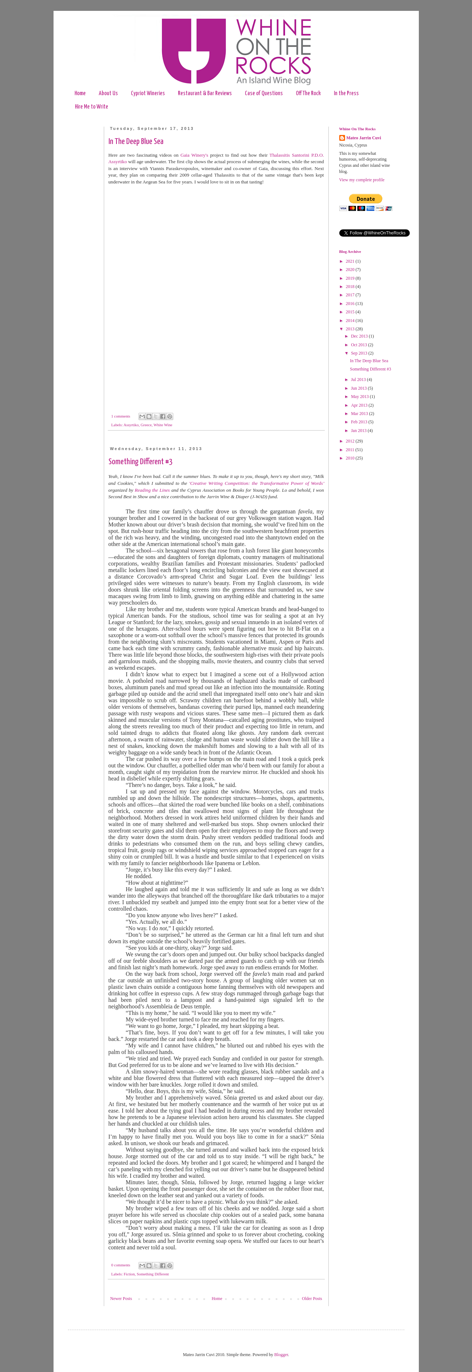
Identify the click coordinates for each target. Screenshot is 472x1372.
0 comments (120, 1265)
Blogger (281, 1354)
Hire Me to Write (91, 107)
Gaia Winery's (194, 155)
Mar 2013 (360, 413)
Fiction (129, 1274)
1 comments (120, 416)
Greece (146, 425)
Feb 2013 (359, 421)
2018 (351, 286)
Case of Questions (264, 93)
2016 (351, 303)
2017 (351, 294)
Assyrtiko (131, 425)
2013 (351, 328)
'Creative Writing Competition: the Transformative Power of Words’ (256, 483)
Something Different (153, 1274)
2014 (351, 320)
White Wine (163, 425)
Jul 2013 (359, 379)
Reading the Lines (152, 490)
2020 (351, 269)
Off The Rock (308, 93)
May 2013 (360, 396)
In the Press (346, 93)
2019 (351, 278)
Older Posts (312, 1298)
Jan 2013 (359, 430)
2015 (351, 311)
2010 (351, 458)
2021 (351, 261)
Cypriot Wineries (148, 93)
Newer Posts (121, 1298)
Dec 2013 (360, 336)
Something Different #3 (141, 462)
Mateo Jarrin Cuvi (363, 137)
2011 (351, 449)
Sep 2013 (359, 353)
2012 (351, 441)
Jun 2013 (359, 388)
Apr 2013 (360, 405)
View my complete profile (362, 179)
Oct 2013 (359, 344)
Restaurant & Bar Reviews (205, 93)
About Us (108, 93)
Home (80, 93)
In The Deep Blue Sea (136, 141)
